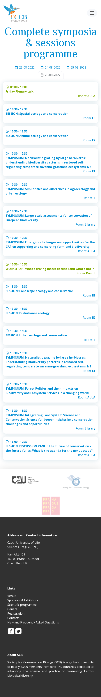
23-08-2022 (25, 67)
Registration (15, 613)
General (12, 609)
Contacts (13, 618)
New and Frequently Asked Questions (33, 622)
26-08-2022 (50, 75)
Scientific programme (22, 605)
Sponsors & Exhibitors (22, 600)
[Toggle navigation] (92, 13)
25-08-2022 (76, 67)
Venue (11, 596)
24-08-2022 (50, 67)
